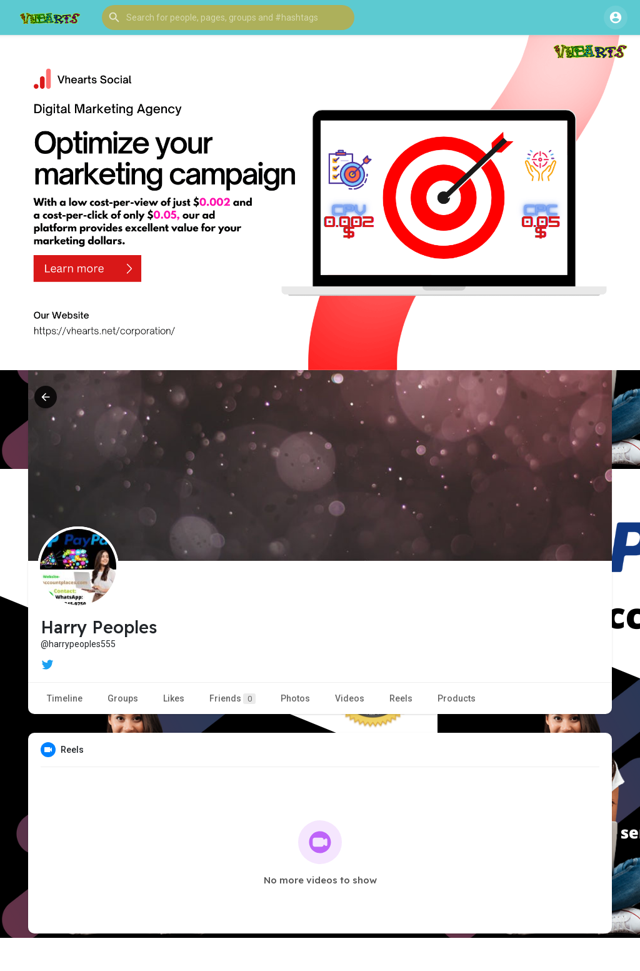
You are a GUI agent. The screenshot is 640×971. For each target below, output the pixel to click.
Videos (349, 698)
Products (457, 698)
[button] (228, 17)
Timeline (64, 698)
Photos (295, 698)
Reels (400, 698)
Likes (173, 698)
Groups (123, 698)
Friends (232, 698)
